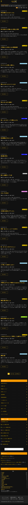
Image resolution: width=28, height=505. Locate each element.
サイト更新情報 (3, 413)
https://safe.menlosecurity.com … (7, 488)
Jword (3, 484)
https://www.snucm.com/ (6, 489)
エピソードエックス (12, 503)
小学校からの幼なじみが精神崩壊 (10, 47)
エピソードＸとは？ (4, 415)
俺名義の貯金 (4, 156)
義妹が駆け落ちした (6, 300)
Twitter (3, 487)
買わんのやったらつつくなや (9, 84)
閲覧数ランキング (4, 390)
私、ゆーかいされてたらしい (9, 246)
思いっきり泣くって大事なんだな (10, 120)
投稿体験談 (3, 396)
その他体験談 (4, 445)
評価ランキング (3, 393)
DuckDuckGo (4, 478)
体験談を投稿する (4, 384)
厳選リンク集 (3, 410)
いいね (24, 7)
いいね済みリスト (4, 401)
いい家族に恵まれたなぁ (5, 457)
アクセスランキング (5, 500)
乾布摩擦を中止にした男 (7, 138)
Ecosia (3, 483)
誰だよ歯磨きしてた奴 (7, 175)
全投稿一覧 (3, 387)
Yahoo (3, 475)
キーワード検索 (3, 407)
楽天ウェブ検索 (4, 485)
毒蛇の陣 (3, 357)
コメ (26, 7)
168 (17, 375)
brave (3, 482)
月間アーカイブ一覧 (13, 500)
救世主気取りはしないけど (8, 318)
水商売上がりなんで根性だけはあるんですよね (14, 282)
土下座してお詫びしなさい (8, 264)
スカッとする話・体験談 (6, 440)
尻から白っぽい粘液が (7, 102)
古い (19, 7)
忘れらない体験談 (5, 443)
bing (2, 476)
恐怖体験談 (4, 423)
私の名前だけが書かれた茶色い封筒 (10, 29)
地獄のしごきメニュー (4, 459)
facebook (3, 481)
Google (3, 474)
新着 (16, 7)
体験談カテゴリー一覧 (5, 404)
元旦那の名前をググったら (8, 211)
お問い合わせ (21, 500)
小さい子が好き (5, 193)
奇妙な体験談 (4, 437)
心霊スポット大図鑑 (5, 477)
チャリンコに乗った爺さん (8, 65)
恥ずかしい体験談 (5, 431)
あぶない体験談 (5, 426)
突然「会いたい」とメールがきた (10, 229)
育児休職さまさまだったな (8, 12)
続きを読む (4, 21)
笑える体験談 (5, 434)
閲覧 (21, 7)
